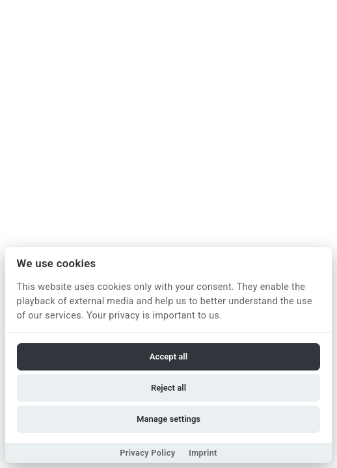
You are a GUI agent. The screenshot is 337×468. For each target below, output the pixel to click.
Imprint (203, 453)
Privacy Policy (147, 453)
